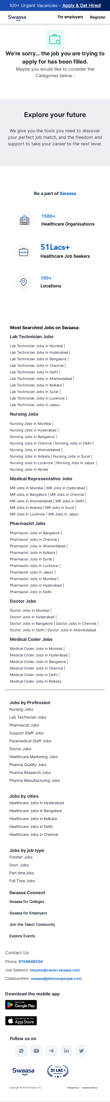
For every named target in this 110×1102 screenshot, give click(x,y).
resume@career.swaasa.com (55, 970)
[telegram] (51, 1051)
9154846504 (31, 961)
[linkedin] (66, 1051)
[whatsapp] (21, 1051)
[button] (98, 16)
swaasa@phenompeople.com (56, 978)
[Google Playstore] (21, 1004)
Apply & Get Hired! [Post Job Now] (81, 5)
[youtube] (36, 1051)
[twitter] (82, 1051)
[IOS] (21, 1020)
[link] (13, 16)
